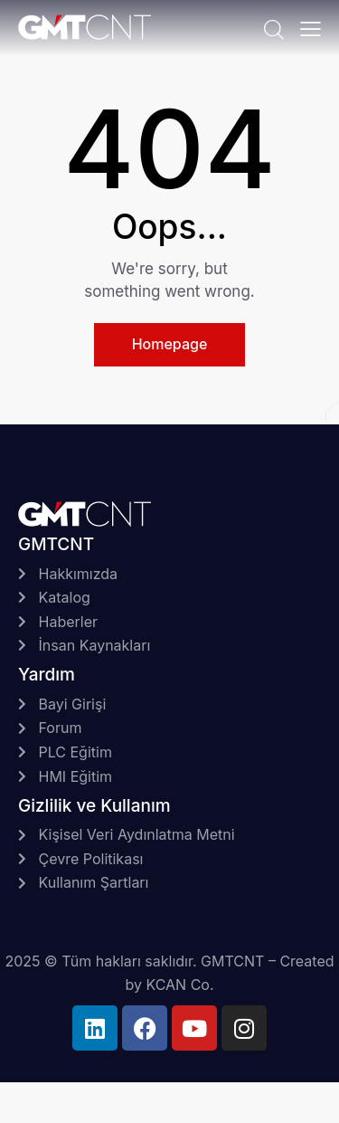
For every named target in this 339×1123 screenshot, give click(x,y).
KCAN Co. (179, 984)
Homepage (170, 344)
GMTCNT (232, 961)
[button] (310, 28)
